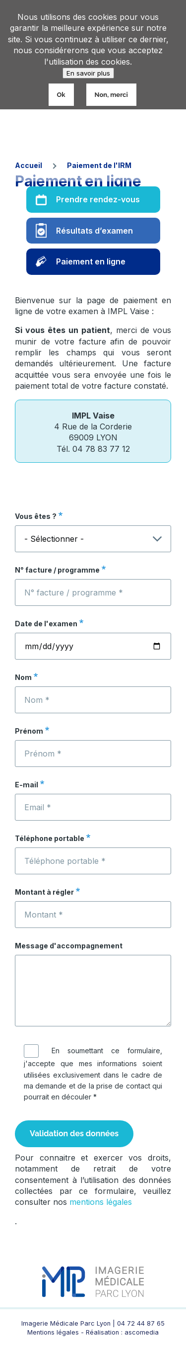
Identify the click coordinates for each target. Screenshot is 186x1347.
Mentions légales (53, 1332)
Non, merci (111, 94)
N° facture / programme (57, 570)
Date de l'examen (46, 623)
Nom (23, 677)
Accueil (28, 165)
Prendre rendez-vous (98, 199)
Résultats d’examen (94, 231)
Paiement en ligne (90, 261)
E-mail (26, 784)
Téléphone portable (49, 838)
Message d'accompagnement (69, 945)
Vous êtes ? (36, 516)
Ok (61, 94)
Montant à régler (44, 892)
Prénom (29, 731)
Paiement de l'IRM (99, 165)
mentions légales (100, 1202)
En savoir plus (88, 73)
